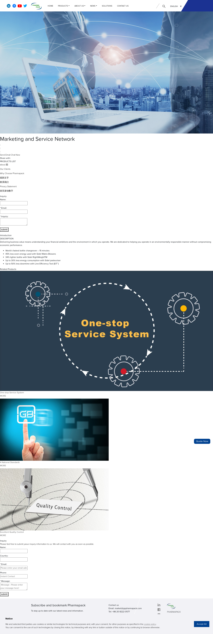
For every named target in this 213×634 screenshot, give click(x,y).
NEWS (92, 6)
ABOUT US (79, 6)
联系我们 (4, 182)
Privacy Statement (8, 186)
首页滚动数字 (6, 190)
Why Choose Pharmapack (12, 173)
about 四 (4, 164)
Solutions (107, 6)
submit (4, 229)
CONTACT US (123, 6)
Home (50, 6)
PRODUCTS (63, 6)
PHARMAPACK (174, 612)
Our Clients (5, 169)
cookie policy (150, 624)
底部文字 (4, 177)
